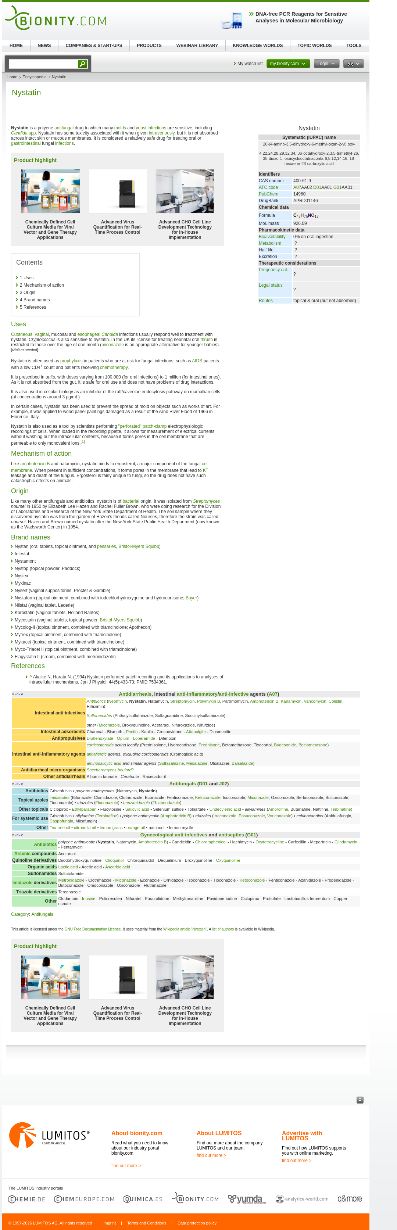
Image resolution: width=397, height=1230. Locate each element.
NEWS (44, 45)
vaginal (42, 334)
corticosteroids (100, 745)
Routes (266, 300)
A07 (297, 187)
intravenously (162, 133)
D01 (317, 187)
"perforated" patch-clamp (142, 426)
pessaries (106, 546)
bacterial (131, 501)
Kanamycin (291, 701)
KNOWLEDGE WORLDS (258, 45)
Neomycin (117, 701)
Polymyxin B (208, 701)
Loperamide (144, 738)
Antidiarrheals (135, 694)
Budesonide (285, 745)
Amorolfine (278, 809)
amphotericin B (35, 463)
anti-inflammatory (197, 694)
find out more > (126, 1165)
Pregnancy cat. (273, 269)
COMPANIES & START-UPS (93, 45)
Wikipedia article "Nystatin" (185, 929)
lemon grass (111, 827)
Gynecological (157, 835)
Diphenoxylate (100, 738)
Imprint (109, 1223)
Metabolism (270, 243)
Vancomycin (315, 701)
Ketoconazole (208, 797)
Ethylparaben (84, 809)
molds (120, 127)
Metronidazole (71, 880)
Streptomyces (206, 501)
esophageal (89, 334)
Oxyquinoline (228, 860)
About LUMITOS (219, 1133)
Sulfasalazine (171, 763)
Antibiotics (96, 701)
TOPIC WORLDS (314, 45)
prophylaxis (71, 360)
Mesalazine (197, 763)
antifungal (64, 127)
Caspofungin (61, 821)
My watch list (250, 63)
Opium (123, 738)
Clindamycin (346, 842)
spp (23, 133)
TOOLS (353, 45)
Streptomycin (182, 701)
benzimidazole (136, 802)
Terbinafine (340, 809)
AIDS (197, 360)
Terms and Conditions (146, 1223)
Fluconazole (107, 802)
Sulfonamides (99, 715)
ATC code (268, 187)
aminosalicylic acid (104, 763)
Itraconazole (225, 816)
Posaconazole (252, 816)
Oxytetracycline (269, 842)
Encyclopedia (34, 77)
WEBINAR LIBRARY (197, 45)
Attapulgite (196, 731)
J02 (223, 783)
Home (12, 77)
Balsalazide (242, 763)
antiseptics (231, 835)
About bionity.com (136, 1133)
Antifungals (182, 783)
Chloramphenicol (210, 842)
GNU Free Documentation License (93, 929)
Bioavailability (272, 236)
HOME (16, 45)
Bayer (191, 597)
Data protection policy (197, 1223)
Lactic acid (68, 867)
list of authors (223, 929)
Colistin (335, 701)
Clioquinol (114, 860)
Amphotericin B (264, 701)
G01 (337, 187)
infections (64, 143)
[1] (83, 442)
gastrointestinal (26, 143)
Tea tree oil (60, 827)
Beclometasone (313, 745)
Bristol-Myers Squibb (138, 546)
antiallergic (97, 754)
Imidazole (22, 882)
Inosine (89, 898)
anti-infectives (191, 835)
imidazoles (59, 797)
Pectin (132, 731)
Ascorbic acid (117, 867)
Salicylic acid (137, 809)
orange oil (135, 827)
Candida (109, 334)
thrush (207, 339)
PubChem (268, 194)
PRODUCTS (149, 45)
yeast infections (151, 127)
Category (20, 914)
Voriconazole (279, 816)
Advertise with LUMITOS (302, 1135)
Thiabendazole (166, 802)
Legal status (271, 285)
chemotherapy (114, 367)
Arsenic (22, 853)
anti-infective (233, 694)
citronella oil (85, 827)
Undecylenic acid (225, 809)
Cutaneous (21, 334)
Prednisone (209, 745)
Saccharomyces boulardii (110, 770)
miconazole (112, 344)
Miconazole (109, 725)
